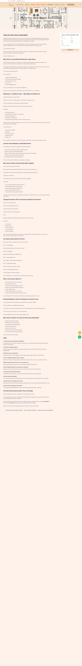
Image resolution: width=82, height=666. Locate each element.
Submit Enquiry (70, 49)
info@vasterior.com (13, 402)
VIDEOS (38, 4)
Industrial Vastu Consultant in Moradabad (45, 410)
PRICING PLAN (43, 4)
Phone (62, 40)
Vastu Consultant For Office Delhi (30, 410)
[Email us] (21, 0)
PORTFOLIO (33, 4)
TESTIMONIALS (57, 4)
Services (72, 40)
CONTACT (63, 4)
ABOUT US (21, 4)
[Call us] (11, 0)
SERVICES (27, 4)
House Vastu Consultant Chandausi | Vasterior (14, 410)
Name (62, 36)
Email (72, 36)
